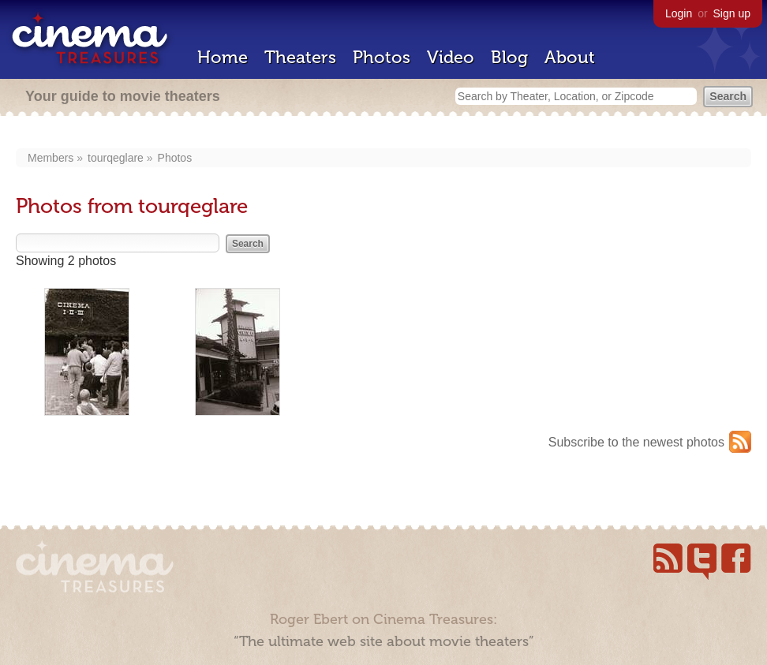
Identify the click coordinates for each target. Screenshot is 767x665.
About (569, 57)
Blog (509, 57)
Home (222, 57)
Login (678, 13)
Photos (381, 57)
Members (50, 157)
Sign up (731, 13)
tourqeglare (116, 157)
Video (450, 57)
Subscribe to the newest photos (636, 442)
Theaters (300, 57)
